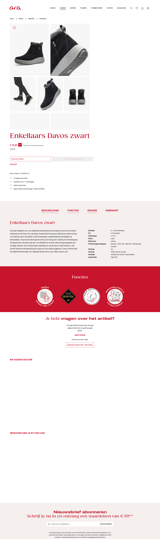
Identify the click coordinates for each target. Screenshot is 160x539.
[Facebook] (133, 513)
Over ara (62, 528)
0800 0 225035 (80, 273)
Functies (62, 519)
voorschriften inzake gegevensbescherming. (91, 475)
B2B (60, 511)
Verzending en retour (103, 536)
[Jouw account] (142, 8)
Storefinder (63, 532)
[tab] (50, 148)
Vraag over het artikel (80, 283)
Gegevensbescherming (105, 524)
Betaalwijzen (100, 511)
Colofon (97, 515)
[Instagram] (133, 520)
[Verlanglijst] (137, 8)
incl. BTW (96, 47)
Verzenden (106, 462)
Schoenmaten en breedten (106, 532)
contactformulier (28, 524)
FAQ (96, 519)
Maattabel (97, 63)
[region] (50, 77)
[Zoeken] (131, 8)
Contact (61, 515)
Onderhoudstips (65, 524)
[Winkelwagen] (148, 8)
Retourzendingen (102, 528)
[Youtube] (141, 513)
